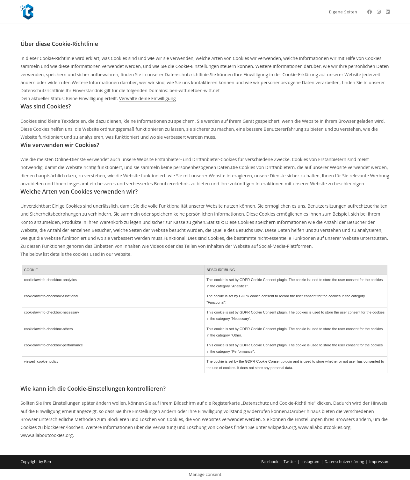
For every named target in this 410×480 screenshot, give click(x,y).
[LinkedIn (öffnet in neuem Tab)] (387, 12)
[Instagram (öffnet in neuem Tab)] (378, 12)
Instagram (310, 461)
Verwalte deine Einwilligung (147, 98)
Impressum (379, 461)
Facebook (269, 461)
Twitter (290, 461)
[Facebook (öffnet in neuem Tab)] (369, 12)
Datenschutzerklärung (344, 461)
